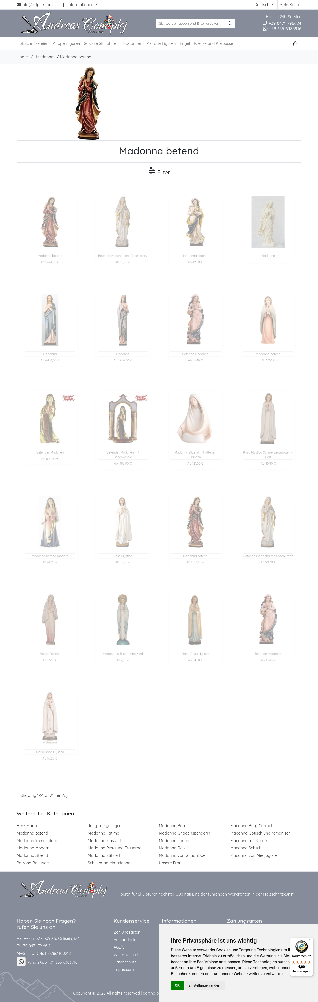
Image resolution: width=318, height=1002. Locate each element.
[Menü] (310, 941)
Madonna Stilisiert (104, 855)
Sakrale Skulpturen (101, 43)
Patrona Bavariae (33, 862)
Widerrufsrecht (127, 955)
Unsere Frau (170, 862)
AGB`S (119, 947)
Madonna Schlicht (246, 847)
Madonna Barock (175, 825)
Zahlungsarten (127, 932)
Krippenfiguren (66, 43)
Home (22, 56)
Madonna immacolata (37, 840)
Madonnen (132, 43)
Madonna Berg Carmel (251, 825)
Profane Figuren (161, 43)
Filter (159, 171)
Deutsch (262, 4)
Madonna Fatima (103, 833)
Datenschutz (125, 962)
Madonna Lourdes (175, 840)
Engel (185, 43)
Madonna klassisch (105, 840)
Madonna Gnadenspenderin (184, 833)
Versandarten (126, 940)
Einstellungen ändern (205, 985)
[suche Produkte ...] (195, 23)
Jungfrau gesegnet (105, 825)
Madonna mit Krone (248, 840)
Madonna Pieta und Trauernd (115, 847)
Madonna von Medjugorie (254, 855)
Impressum (124, 969)
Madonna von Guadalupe (182, 855)
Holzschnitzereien (33, 43)
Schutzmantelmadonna (109, 862)
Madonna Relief (173, 847)
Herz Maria (27, 825)
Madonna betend (75, 56)
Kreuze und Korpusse (213, 43)
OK (177, 985)
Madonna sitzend (32, 855)
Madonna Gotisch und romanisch (260, 833)
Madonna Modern (33, 847)
